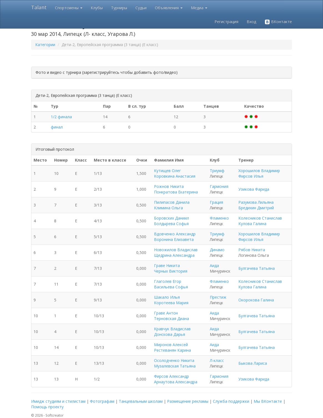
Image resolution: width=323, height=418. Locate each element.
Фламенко (219, 218)
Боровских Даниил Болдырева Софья (171, 220)
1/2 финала (61, 116)
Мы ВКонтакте (268, 401)
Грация (216, 202)
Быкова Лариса (252, 363)
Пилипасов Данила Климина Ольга (172, 205)
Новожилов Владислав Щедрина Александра (176, 252)
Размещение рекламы (187, 401)
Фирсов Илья (250, 176)
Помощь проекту (47, 406)
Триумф (217, 170)
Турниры (119, 7)
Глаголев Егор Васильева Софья (171, 284)
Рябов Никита (251, 249)
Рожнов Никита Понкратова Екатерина (176, 189)
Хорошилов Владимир (259, 170)
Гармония (219, 186)
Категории (45, 44)
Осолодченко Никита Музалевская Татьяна (175, 363)
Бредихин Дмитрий (256, 207)
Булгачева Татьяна (256, 268)
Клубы (97, 7)
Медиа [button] (199, 7)
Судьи (141, 7)
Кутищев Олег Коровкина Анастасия (174, 173)
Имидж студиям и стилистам (58, 401)
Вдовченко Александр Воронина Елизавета (175, 236)
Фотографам (102, 401)
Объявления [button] (169, 7)
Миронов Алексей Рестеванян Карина (172, 347)
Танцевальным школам (141, 401)
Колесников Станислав (260, 218)
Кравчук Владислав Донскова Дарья (172, 331)
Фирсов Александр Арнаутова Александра (175, 379)
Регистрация (226, 21)
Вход (251, 21)
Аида (214, 265)
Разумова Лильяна (256, 202)
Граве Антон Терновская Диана (171, 315)
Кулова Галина (252, 223)
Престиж (218, 297)
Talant (39, 7)
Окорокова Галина (256, 300)
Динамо (217, 249)
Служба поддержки (231, 401)
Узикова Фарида (253, 189)
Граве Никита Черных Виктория (170, 268)
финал (57, 127)
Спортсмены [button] (68, 7)
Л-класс (217, 360)
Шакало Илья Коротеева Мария (171, 299)
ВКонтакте (278, 22)
